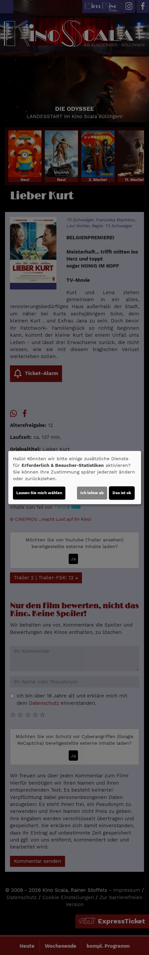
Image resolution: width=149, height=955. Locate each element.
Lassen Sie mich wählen (39, 492)
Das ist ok (121, 492)
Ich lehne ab (92, 492)
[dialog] (74, 477)
